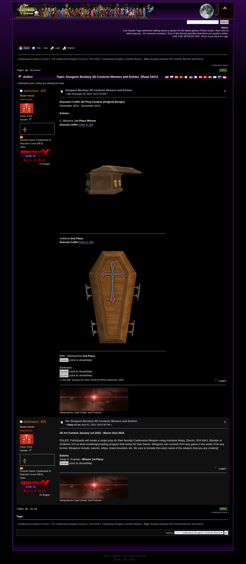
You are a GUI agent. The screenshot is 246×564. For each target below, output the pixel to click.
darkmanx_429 (34, 91)
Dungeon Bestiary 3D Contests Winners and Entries (99, 90)
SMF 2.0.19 (108, 556)
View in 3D (85, 124)
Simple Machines (138, 556)
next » (226, 65)
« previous (216, 65)
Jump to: (170, 533)
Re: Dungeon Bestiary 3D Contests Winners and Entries (101, 421)
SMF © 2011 (122, 556)
